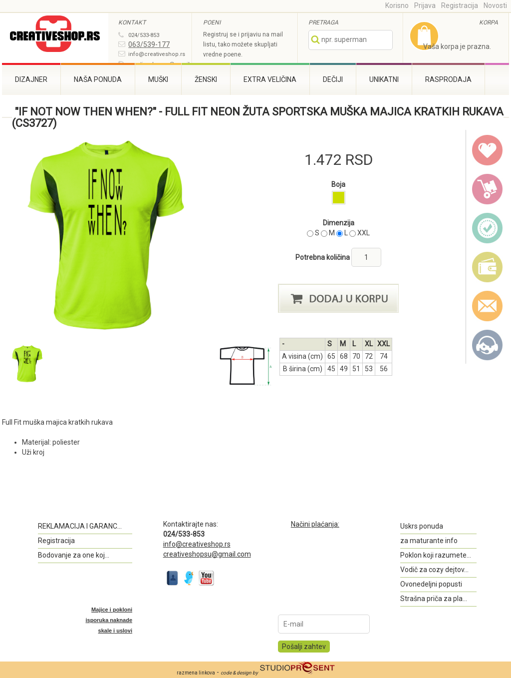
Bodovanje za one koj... (73, 555)
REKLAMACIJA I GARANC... (80, 526)
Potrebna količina (323, 257)
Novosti (495, 5)
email (487, 306)
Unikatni (384, 79)
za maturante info (429, 541)
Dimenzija (338, 223)
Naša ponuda (98, 79)
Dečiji (333, 79)
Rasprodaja (448, 79)
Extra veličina (270, 79)
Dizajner (31, 79)
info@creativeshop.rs (156, 54)
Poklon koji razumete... (435, 555)
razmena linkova (196, 673)
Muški (158, 79)
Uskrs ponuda (421, 526)
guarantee (487, 228)
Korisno (397, 5)
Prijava (425, 5)
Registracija (459, 5)
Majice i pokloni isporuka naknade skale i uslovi (108, 620)
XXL (363, 233)
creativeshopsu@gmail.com (207, 554)
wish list (487, 150)
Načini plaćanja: (315, 524)
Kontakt (487, 345)
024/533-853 (143, 35)
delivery (487, 189)
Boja (338, 184)
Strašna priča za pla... (433, 599)
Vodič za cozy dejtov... (434, 570)
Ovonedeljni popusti (431, 584)
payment (487, 267)
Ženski (206, 79)
